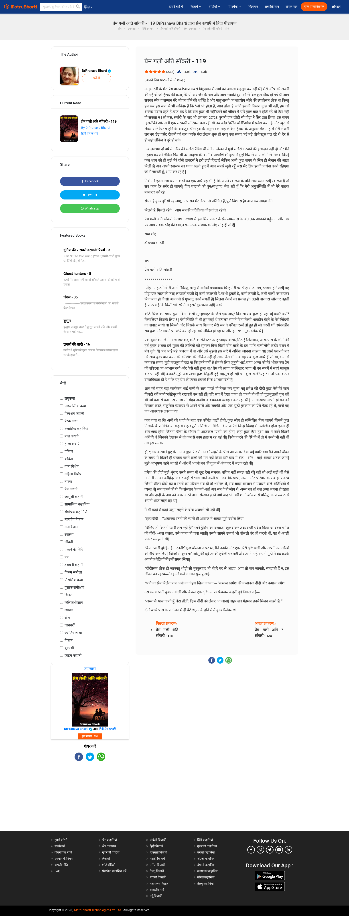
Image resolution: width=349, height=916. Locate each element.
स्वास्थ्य (69, 534)
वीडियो (215, 6)
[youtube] (279, 850)
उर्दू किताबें (156, 896)
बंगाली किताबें (158, 877)
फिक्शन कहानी (74, 413)
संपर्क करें (291, 6)
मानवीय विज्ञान (74, 519)
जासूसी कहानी (74, 497)
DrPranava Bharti (96, 71)
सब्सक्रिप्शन (272, 6)
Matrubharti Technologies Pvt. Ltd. (98, 910)
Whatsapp (90, 208)
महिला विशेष (73, 474)
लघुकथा (70, 398)
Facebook (90, 181)
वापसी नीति (61, 865)
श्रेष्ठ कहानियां (109, 840)
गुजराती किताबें (158, 852)
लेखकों (106, 858)
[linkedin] (288, 850)
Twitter (90, 195)
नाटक (68, 481)
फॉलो (96, 78)
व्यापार (69, 610)
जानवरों (70, 625)
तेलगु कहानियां (205, 883)
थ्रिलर (68, 595)
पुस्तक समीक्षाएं (74, 587)
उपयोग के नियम (64, 858)
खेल (67, 618)
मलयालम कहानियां (207, 871)
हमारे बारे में (176, 6)
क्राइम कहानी (73, 655)
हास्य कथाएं (72, 444)
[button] (78, 7)
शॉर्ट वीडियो (108, 865)
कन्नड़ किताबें (157, 890)
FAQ (57, 871)
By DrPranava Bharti (95, 127)
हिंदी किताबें (156, 846)
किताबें (196, 6)
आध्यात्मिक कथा (75, 406)
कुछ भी (69, 648)
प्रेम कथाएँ (71, 489)
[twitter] (270, 850)
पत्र (67, 557)
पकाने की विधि (74, 550)
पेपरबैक (235, 6)
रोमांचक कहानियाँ (76, 512)
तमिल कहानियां (206, 877)
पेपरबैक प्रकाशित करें (114, 871)
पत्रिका (69, 451)
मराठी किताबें (157, 858)
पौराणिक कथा (74, 580)
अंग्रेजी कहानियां (206, 858)
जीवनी (69, 542)
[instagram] (260, 850)
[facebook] (251, 850)
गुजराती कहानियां (207, 846)
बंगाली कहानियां (206, 865)
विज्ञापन (253, 6)
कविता (69, 459)
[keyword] (61, 7)
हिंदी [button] (88, 7)
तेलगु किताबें (157, 871)
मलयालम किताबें (159, 883)
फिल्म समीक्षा (73, 572)
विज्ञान (69, 640)
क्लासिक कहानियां (76, 429)
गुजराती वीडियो (111, 852)
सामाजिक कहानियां (77, 504)
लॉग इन (336, 6)
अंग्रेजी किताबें (158, 840)
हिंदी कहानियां (205, 840)
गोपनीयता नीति (63, 852)
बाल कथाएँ (72, 436)
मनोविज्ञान (71, 527)
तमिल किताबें (157, 865)
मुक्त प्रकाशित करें (314, 6)
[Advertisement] (90, 800)
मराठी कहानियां (206, 852)
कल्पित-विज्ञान (74, 602)
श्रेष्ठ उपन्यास (109, 846)
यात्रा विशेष (72, 466)
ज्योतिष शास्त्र (73, 633)
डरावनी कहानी (74, 565)
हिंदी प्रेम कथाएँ (89, 133)
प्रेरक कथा (71, 421)
